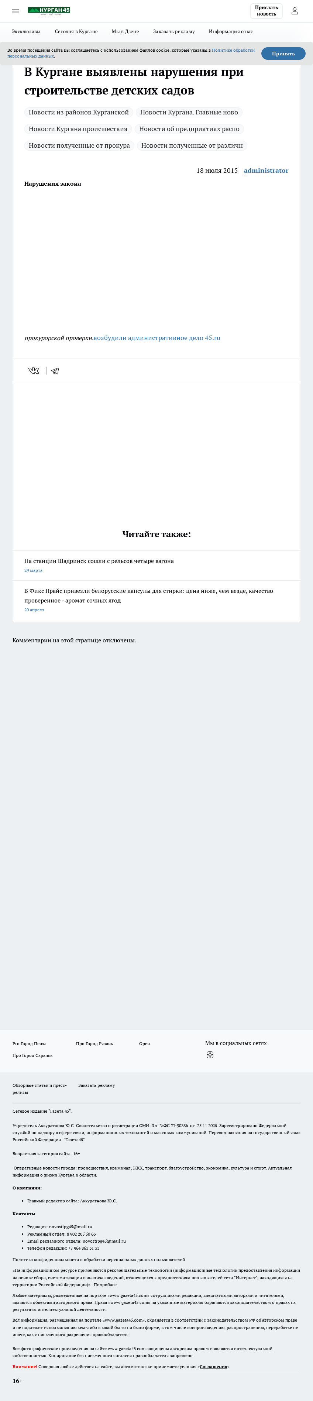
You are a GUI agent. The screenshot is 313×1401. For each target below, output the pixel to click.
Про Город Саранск (32, 1055)
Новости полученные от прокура (79, 145)
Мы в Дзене (125, 31)
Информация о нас (231, 31)
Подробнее (105, 1284)
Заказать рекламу (174, 31)
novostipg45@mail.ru (70, 1226)
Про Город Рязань (94, 1043)
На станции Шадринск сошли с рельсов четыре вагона (156, 566)
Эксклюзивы (26, 31)
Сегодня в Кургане (76, 31)
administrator (266, 170)
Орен (144, 1043)
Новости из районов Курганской (79, 112)
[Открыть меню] (15, 11)
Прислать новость (266, 10)
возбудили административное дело (149, 337)
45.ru (212, 337)
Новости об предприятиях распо (189, 128)
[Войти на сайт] (294, 11)
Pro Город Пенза (30, 1043)
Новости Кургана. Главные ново (189, 112)
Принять (283, 53)
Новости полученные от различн (192, 145)
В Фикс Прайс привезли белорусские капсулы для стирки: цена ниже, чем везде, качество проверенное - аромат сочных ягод (156, 601)
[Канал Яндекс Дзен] (210, 1055)
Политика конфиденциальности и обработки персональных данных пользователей (99, 1259)
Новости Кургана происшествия (78, 128)
